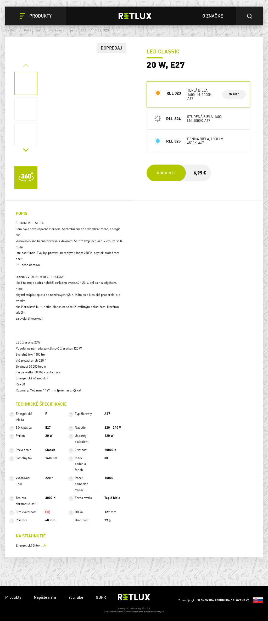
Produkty (13, 597)
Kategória (32, 30)
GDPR (101, 597)
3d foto (234, 94)
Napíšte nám (45, 597)
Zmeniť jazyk (220, 600)
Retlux (10, 30)
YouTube (76, 597)
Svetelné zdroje (60, 30)
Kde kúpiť (166, 173)
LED (84, 30)
